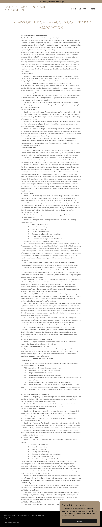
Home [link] (73, 9)
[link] (27, 10)
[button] (94, 9)
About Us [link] (83, 9)
